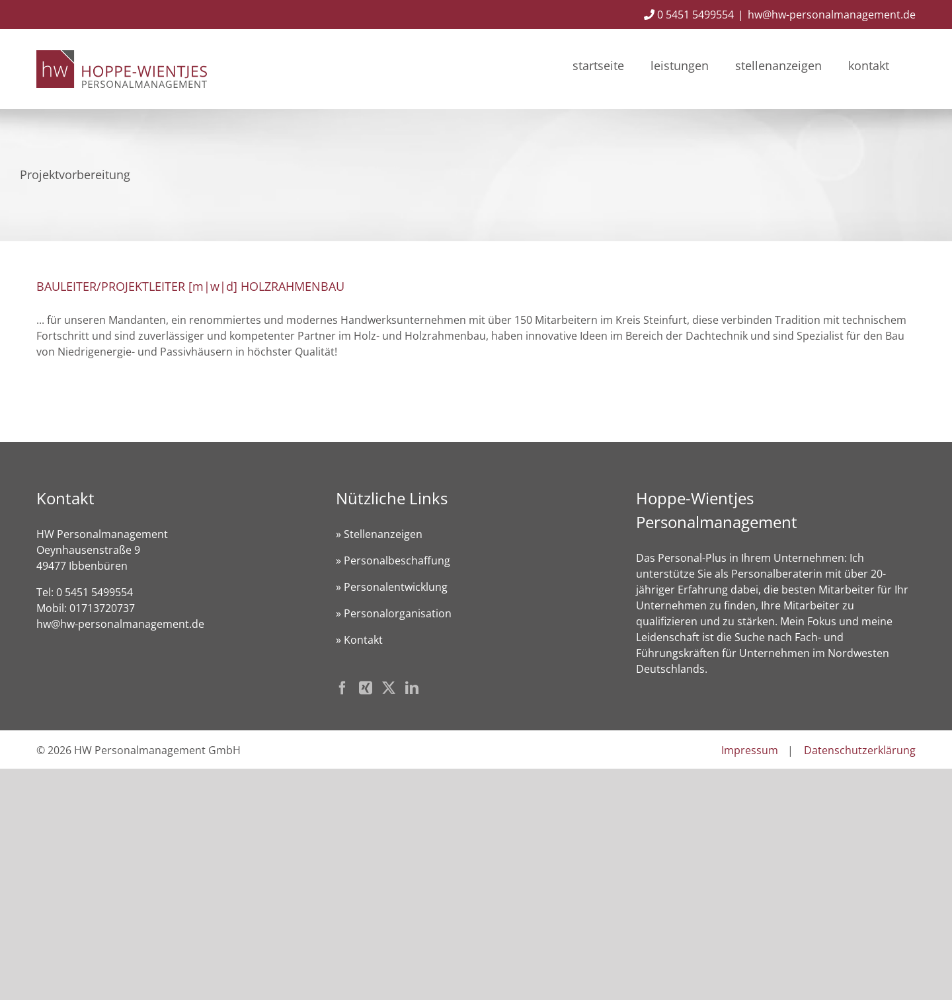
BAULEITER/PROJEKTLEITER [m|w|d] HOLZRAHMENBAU (190, 286)
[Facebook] (342, 688)
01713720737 (102, 608)
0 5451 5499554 (689, 14)
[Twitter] (388, 688)
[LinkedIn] (411, 688)
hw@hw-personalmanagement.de (832, 14)
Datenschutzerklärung (860, 750)
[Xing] (365, 688)
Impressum (749, 750)
